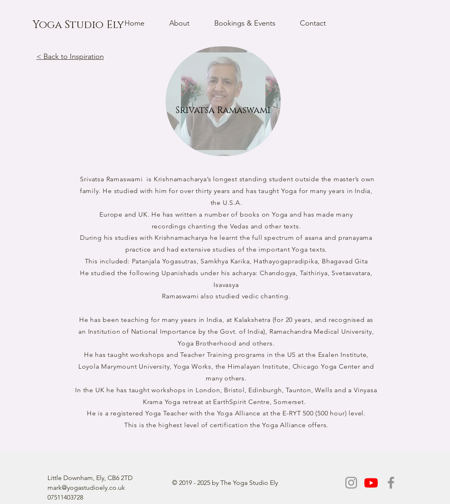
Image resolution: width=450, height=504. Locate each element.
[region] (223, 101)
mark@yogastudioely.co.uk (86, 487)
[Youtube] (371, 483)
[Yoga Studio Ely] (78, 25)
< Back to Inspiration (70, 56)
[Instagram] (351, 483)
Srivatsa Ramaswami (111, 179)
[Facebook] (391, 483)
